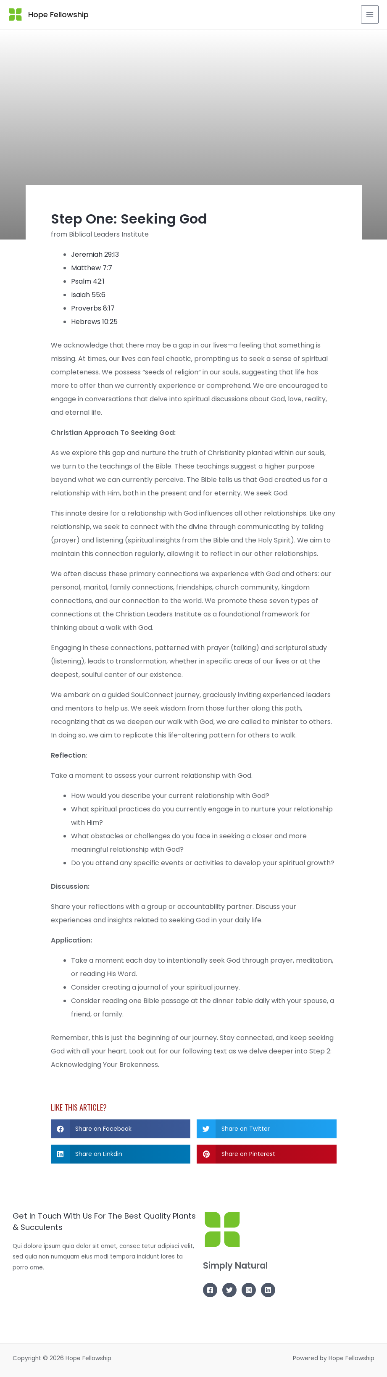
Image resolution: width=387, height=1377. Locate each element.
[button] (121, 1128)
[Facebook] (210, 1290)
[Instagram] (249, 1290)
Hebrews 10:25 (94, 321)
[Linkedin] (268, 1290)
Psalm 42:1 (88, 281)
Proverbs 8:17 (93, 308)
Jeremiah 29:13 (95, 254)
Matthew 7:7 (91, 268)
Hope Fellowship (58, 14)
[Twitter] (229, 1290)
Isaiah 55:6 (88, 295)
